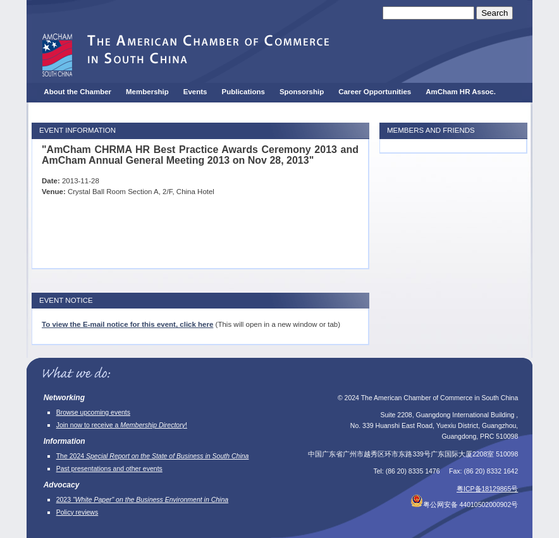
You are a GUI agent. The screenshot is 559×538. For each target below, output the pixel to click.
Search (494, 13)
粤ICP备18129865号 (487, 488)
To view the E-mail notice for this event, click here (127, 324)
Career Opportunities (374, 91)
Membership (147, 91)
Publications (243, 91)
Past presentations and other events (109, 468)
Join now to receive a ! (121, 425)
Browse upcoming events (93, 412)
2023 (142, 499)
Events (195, 91)
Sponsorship (302, 91)
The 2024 (152, 456)
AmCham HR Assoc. (461, 91)
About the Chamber (77, 91)
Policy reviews (77, 512)
